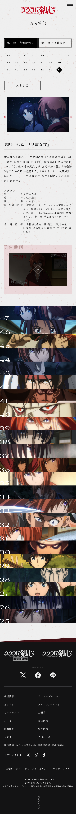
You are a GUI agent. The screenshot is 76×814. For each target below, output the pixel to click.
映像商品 (9, 728)
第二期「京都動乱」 (21, 43)
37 (42, 63)
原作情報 (43, 728)
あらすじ (22, 85)
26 (17, 55)
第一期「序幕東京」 (55, 43)
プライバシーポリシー (37, 768)
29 (42, 55)
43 (25, 70)
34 (17, 63)
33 (8, 63)
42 (17, 70)
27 (25, 55)
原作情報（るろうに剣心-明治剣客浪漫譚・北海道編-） (34, 745)
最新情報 (9, 696)
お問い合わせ (13, 768)
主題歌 (42, 712)
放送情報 (43, 720)
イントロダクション (49, 696)
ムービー (9, 720)
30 (51, 55)
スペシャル (44, 737)
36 (34, 63)
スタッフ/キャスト (49, 704)
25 (8, 55)
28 (34, 55)
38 (51, 63)
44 (34, 70)
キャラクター (11, 712)
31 (59, 55)
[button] (8, 116)
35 (25, 63)
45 (42, 70)
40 (68, 63)
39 (59, 63)
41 (8, 70)
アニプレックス (61, 768)
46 (51, 70)
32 (68, 55)
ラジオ (8, 737)
